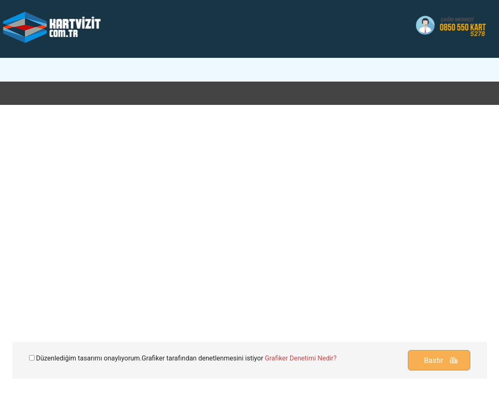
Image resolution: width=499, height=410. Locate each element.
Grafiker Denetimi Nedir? (301, 358)
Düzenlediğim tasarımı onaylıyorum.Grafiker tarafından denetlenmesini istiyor (183, 358)
